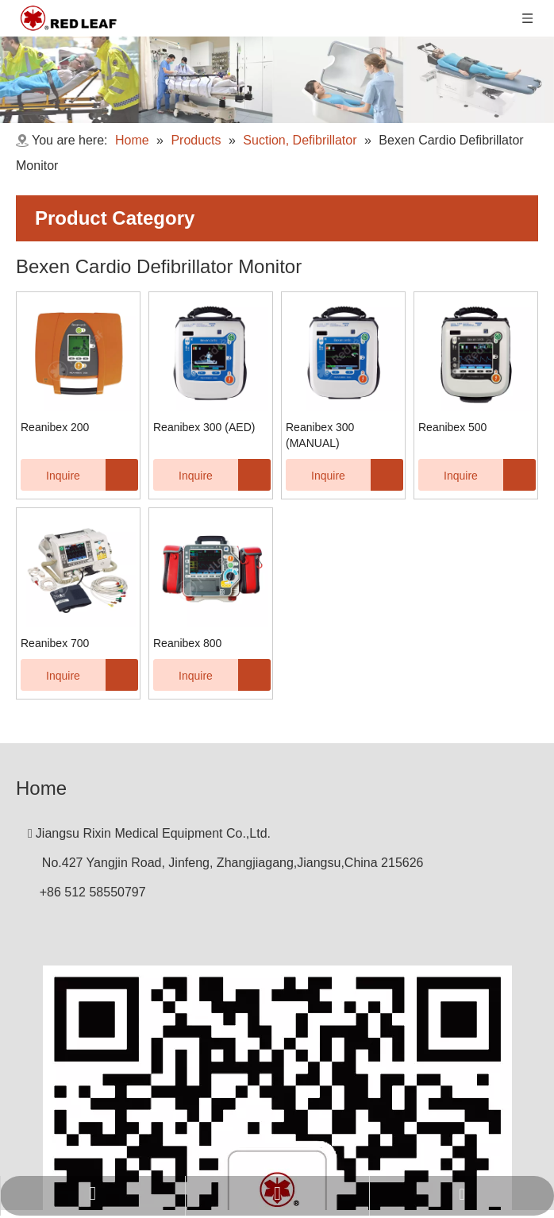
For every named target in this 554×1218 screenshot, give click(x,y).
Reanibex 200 (55, 427)
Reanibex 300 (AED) (204, 427)
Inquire (50, 475)
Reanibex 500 (452, 427)
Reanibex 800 (187, 643)
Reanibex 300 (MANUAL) (320, 435)
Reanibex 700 (55, 643)
